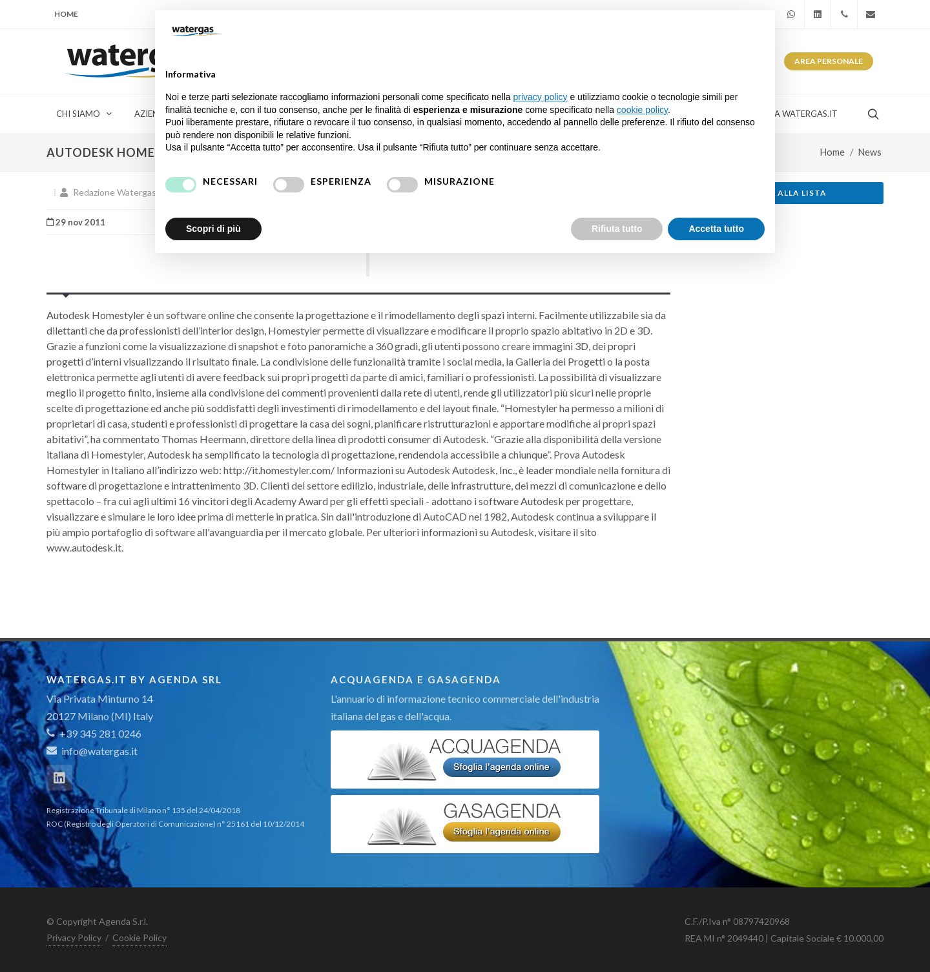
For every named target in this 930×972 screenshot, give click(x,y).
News (870, 152)
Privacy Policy (73, 937)
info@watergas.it (99, 751)
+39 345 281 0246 (93, 733)
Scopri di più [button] (213, 228)
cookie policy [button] (642, 110)
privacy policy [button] (540, 97)
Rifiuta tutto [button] (617, 228)
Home (66, 14)
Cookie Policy (139, 937)
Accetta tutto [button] (716, 228)
